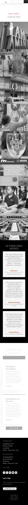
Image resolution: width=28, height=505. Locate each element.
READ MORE (8, 385)
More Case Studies (14, 428)
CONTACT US (10, 488)
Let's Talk (6, 478)
